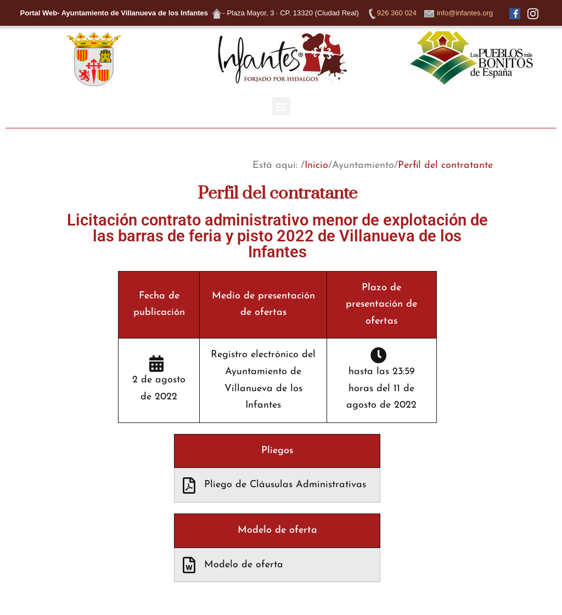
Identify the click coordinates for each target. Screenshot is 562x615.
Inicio (316, 165)
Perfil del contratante (445, 165)
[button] (281, 106)
